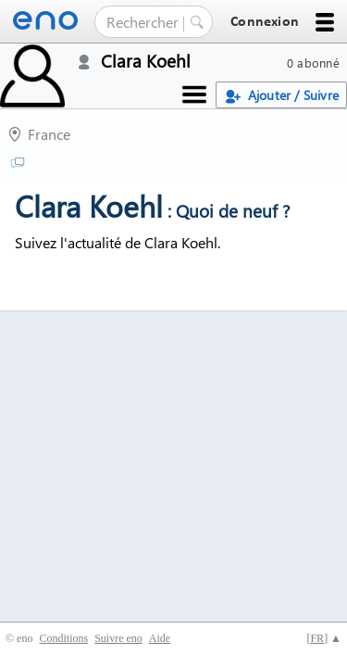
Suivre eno (118, 638)
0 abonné (313, 62)
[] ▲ (323, 638)
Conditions (63, 638)
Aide (159, 638)
